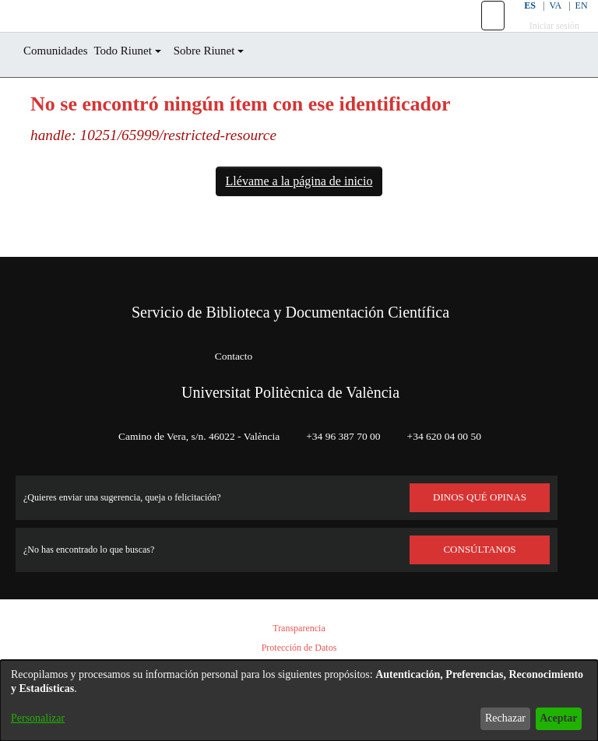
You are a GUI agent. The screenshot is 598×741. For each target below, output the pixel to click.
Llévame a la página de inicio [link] (299, 216)
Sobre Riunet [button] (231, 86)
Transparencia (299, 628)
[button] (483, 33)
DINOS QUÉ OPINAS (479, 497)
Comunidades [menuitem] (61, 86)
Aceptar (554, 718)
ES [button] (518, 23)
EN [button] (572, 23)
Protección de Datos (299, 648)
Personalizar (42, 718)
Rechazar (493, 718)
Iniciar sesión (545, 43)
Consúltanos (480, 549)
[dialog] (299, 700)
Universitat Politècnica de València (290, 392)
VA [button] (545, 23)
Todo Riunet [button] (139, 86)
